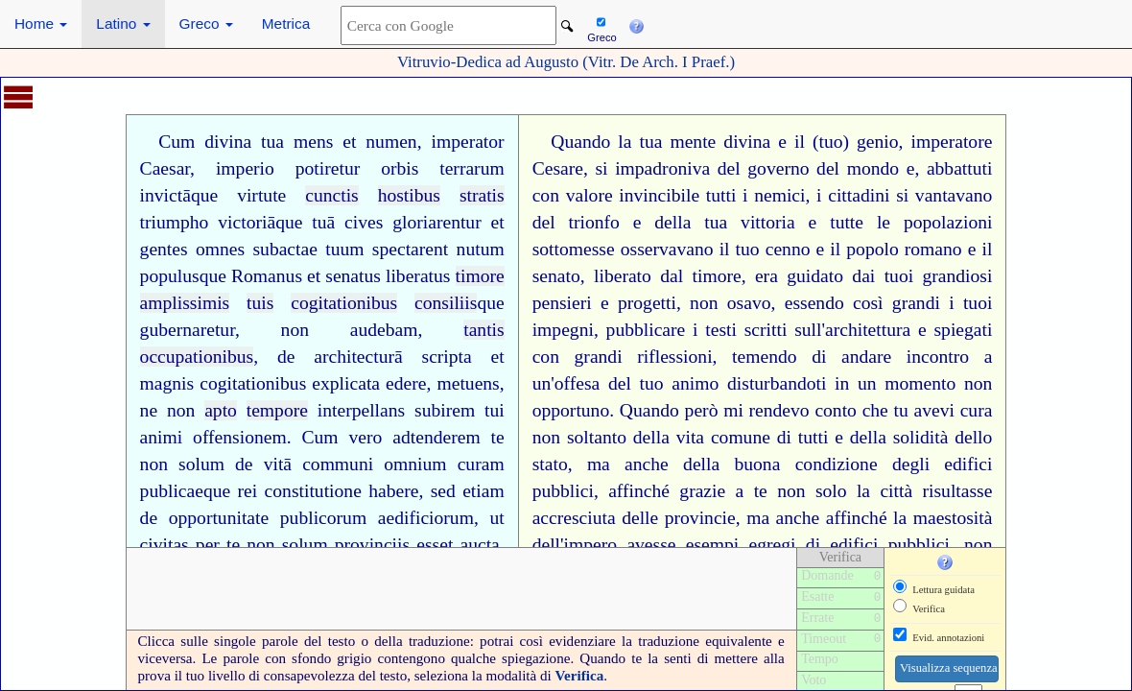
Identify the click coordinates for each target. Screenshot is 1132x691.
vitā (278, 464)
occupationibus (197, 356)
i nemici (774, 195)
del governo (764, 168)
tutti (721, 195)
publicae (171, 491)
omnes (220, 249)
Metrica (286, 23)
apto (220, 410)
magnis (167, 383)
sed (443, 491)
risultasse (958, 491)
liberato (622, 276)
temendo (764, 356)
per (208, 545)
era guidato (799, 276)
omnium (415, 464)
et (349, 141)
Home (40, 23)
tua (272, 141)
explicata (346, 383)
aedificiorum (426, 518)
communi (337, 464)
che (875, 410)
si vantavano (944, 195)
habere (393, 491)
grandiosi (957, 276)
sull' (809, 330)
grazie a (711, 491)
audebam (384, 330)
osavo (749, 303)
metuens (467, 383)
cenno (788, 249)
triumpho (174, 222)
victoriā (246, 222)
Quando (580, 141)
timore (480, 276)
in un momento (895, 383)
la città (884, 491)
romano (933, 249)
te (498, 437)
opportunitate (219, 518)
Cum (176, 141)
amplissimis (185, 303)
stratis (482, 195)
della (672, 222)
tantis (483, 330)
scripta (447, 356)
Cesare (557, 168)
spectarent (410, 249)
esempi (713, 545)
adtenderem (436, 437)
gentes (164, 249)
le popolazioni (935, 222)
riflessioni (674, 356)
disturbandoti (776, 383)
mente (693, 141)
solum (201, 464)
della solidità (899, 437)
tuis (260, 303)
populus (170, 276)
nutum (481, 249)
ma (598, 464)
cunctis (332, 195)
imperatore (952, 141)
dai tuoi (882, 276)
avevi (934, 410)
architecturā (358, 356)
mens (313, 141)
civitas (164, 545)
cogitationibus (344, 303)
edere (406, 383)
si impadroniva (652, 168)
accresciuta (574, 518)
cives (363, 222)
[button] (636, 24)
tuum (344, 249)
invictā (165, 195)
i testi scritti (740, 330)
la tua (640, 141)
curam (481, 464)
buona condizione (805, 464)
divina (227, 141)
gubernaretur (187, 330)
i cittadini (852, 195)
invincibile (659, 195)
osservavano (667, 249)
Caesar (165, 168)
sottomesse (573, 249)
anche (647, 464)
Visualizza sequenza (949, 668)
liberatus (418, 276)
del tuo (636, 383)
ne (149, 410)
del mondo (857, 168)
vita (690, 437)
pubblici (563, 491)
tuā (323, 222)
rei (248, 491)
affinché (639, 491)
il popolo (864, 249)
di (819, 356)
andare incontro (905, 356)
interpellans (361, 410)
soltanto (596, 437)
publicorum (323, 518)
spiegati (962, 330)
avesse (650, 545)
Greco (206, 23)
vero (366, 437)
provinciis (372, 545)
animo (695, 383)
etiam (483, 491)
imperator (467, 141)
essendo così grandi (862, 303)
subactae (284, 249)
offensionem (240, 437)
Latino (123, 23)
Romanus (266, 276)
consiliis (445, 303)
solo (831, 491)
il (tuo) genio (846, 141)
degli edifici (942, 464)
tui (494, 410)
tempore (277, 410)
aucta (479, 545)
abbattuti (960, 168)
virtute (261, 195)
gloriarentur (437, 222)
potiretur (327, 168)
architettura (867, 330)
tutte (846, 222)
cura (976, 410)
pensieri (562, 303)
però (702, 410)
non (295, 330)
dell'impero (574, 545)
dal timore (700, 276)
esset (434, 545)
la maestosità (942, 518)
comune (740, 437)
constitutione (313, 491)
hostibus (409, 195)
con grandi (577, 356)
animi (161, 437)
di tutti (803, 437)
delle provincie (679, 518)
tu (901, 410)
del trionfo (576, 222)
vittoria (768, 222)
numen (391, 141)
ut (496, 518)
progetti (647, 303)
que (204, 195)
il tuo (739, 249)
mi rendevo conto (790, 410)
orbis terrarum (443, 168)
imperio (245, 168)
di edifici (842, 545)
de (286, 356)
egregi (772, 545)
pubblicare (646, 330)
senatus (353, 276)
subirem (444, 410)
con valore (572, 195)
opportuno (571, 410)
